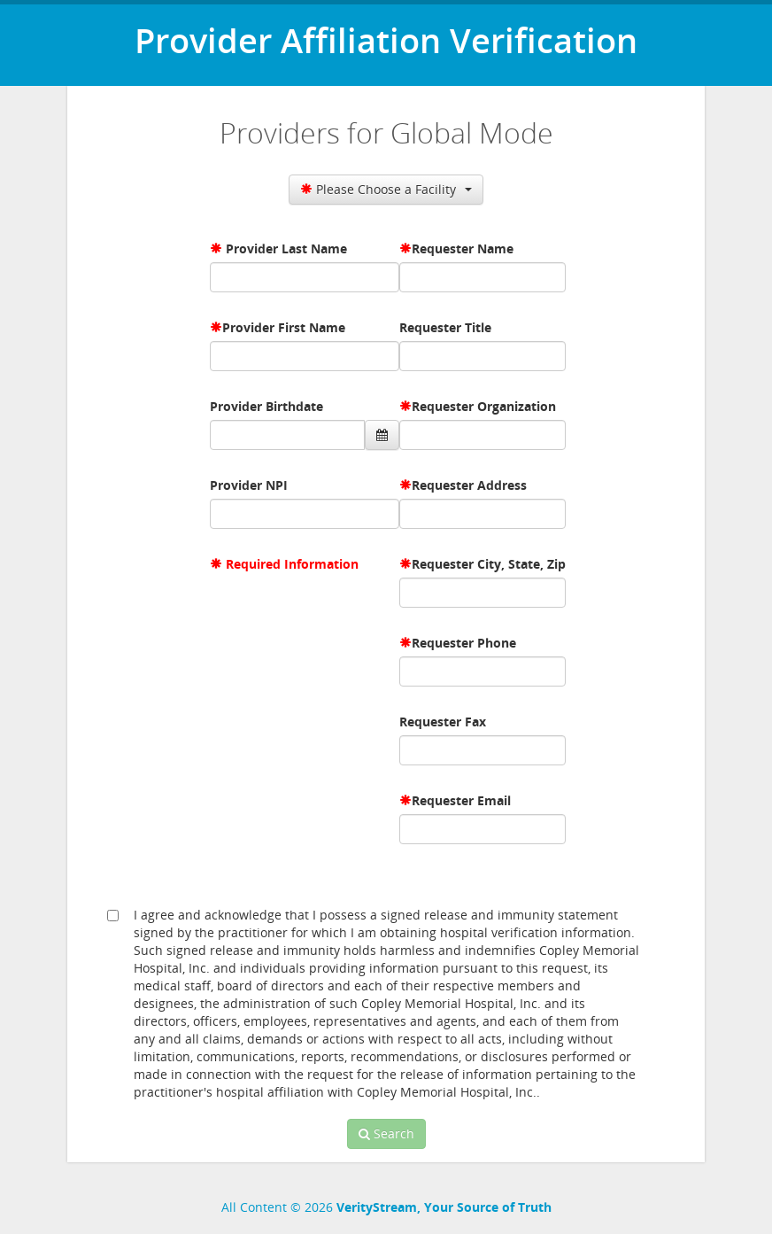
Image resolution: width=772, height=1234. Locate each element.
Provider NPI (249, 485)
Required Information (292, 563)
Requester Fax (442, 721)
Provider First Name (283, 327)
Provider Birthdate (266, 406)
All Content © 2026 (386, 1207)
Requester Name (462, 248)
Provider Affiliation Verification (386, 40)
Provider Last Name (286, 248)
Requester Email (461, 800)
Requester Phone (464, 642)
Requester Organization (484, 406)
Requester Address (469, 485)
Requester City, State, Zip (489, 563)
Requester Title (445, 327)
